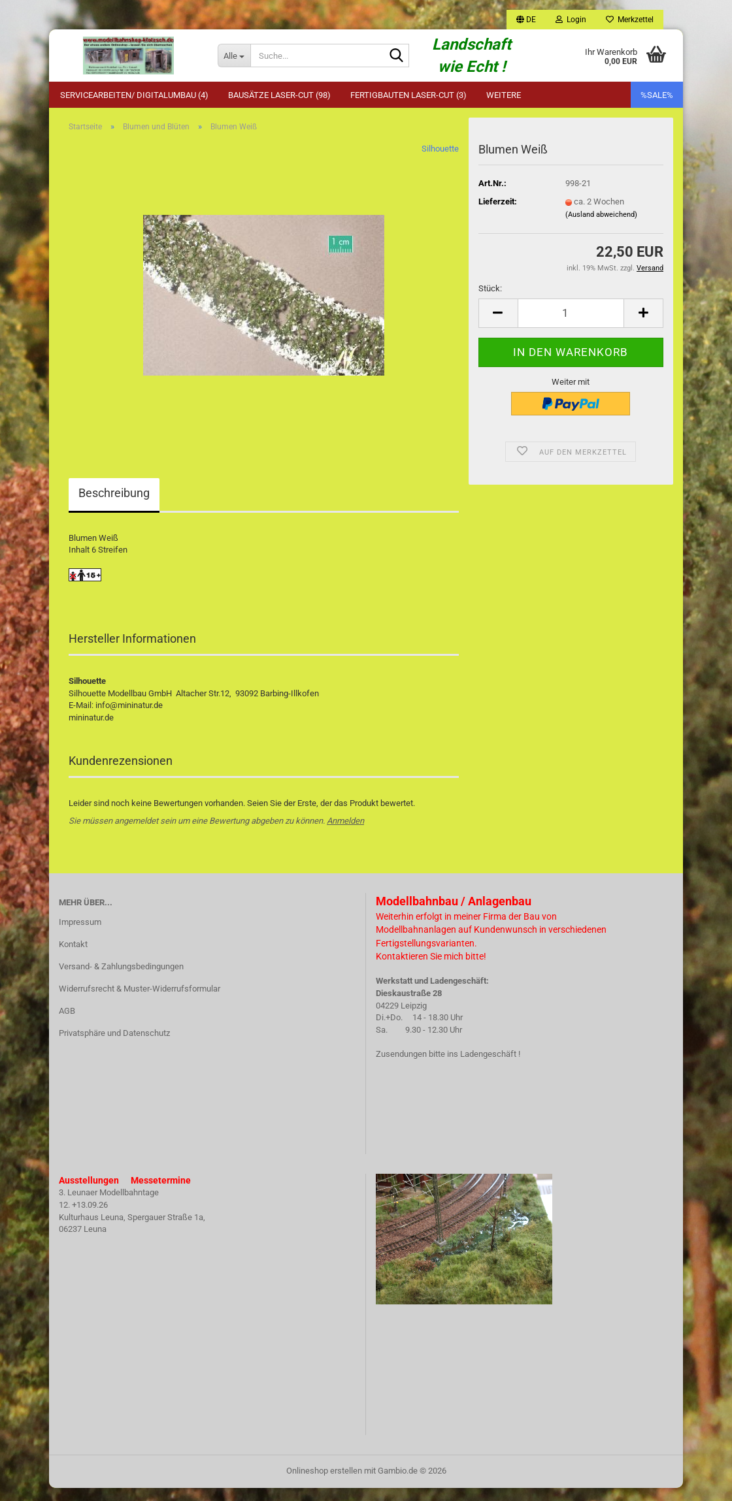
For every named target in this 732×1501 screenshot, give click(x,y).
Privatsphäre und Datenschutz (114, 1046)
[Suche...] (234, 55)
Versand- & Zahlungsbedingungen (121, 979)
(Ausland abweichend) (601, 227)
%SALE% (656, 95)
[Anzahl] (571, 326)
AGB (67, 1024)
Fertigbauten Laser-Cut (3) (408, 95)
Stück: (490, 301)
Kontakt (73, 957)
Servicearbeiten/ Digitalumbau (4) (134, 95)
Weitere (503, 95)
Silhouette (440, 162)
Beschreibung (114, 506)
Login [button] (571, 19)
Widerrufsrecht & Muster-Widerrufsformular (139, 1002)
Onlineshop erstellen (324, 1484)
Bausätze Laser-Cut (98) (279, 95)
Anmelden (345, 834)
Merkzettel (630, 19)
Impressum (80, 935)
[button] (526, 19)
